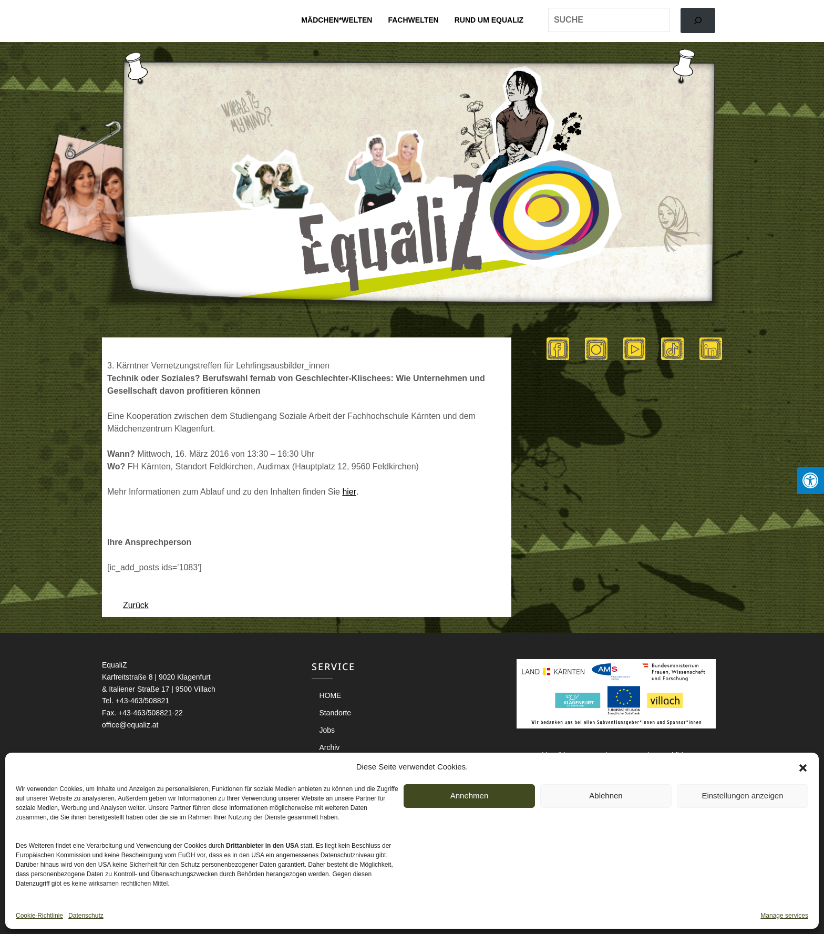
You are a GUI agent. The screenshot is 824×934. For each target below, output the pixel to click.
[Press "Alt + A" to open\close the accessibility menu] (810, 480)
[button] (803, 767)
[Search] (698, 20)
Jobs (327, 730)
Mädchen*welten (336, 20)
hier (349, 491)
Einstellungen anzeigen (742, 795)
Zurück (136, 605)
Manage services (784, 915)
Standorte (335, 713)
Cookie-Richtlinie (39, 915)
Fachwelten (413, 20)
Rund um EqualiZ (489, 20)
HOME (330, 695)
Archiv (329, 747)
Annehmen (469, 795)
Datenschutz (86, 915)
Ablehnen (605, 795)
